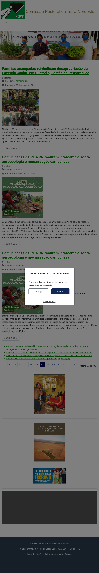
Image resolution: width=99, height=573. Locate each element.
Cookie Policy (49, 301)
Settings (38, 291)
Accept (60, 291)
